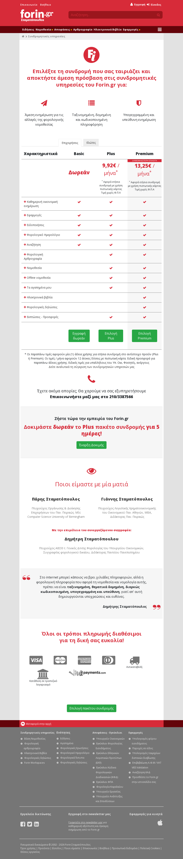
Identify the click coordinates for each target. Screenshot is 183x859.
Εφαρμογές (131, 29)
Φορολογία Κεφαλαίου (109, 786)
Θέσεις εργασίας (30, 852)
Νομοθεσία (44, 29)
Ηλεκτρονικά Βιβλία (108, 29)
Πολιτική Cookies (150, 848)
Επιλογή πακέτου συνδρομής (91, 708)
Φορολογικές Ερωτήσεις (74, 748)
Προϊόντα (43, 848)
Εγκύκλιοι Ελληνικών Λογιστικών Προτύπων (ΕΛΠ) (109, 757)
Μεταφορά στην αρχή (38, 724)
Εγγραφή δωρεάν (78, 335)
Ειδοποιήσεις (34, 225)
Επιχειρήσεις (70, 143)
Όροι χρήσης (28, 848)
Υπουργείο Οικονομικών (110, 738)
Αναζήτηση (32, 244)
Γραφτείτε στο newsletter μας (85, 822)
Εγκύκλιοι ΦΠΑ (104, 782)
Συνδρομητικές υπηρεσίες (37, 732)
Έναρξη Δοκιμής (91, 445)
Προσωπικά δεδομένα (125, 848)
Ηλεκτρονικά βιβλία (38, 297)
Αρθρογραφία (82, 29)
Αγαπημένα (66, 743)
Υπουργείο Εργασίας (108, 791)
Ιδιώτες (91, 142)
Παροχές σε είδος (142, 748)
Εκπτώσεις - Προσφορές (41, 317)
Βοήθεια (45, 4)
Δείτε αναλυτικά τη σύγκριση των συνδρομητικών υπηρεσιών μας (91, 367)
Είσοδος (154, 4)
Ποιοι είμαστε (72, 848)
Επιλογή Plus (111, 335)
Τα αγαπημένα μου (37, 287)
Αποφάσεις (63, 29)
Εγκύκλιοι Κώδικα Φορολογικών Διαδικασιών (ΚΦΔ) (107, 772)
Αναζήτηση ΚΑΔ (141, 772)
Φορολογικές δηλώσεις (40, 307)
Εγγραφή (137, 4)
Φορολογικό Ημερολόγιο (42, 235)
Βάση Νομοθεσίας (34, 738)
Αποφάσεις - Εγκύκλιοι (107, 732)
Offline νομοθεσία (37, 278)
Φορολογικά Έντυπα (72, 757)
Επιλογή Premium (144, 335)
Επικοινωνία (28, 4)
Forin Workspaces (34, 762)
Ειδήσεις (28, 29)
